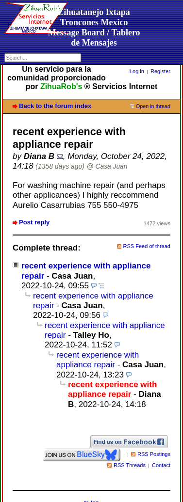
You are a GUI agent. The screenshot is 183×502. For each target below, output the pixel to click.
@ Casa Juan (107, 166)
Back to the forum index (55, 106)
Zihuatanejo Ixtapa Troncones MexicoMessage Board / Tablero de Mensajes (94, 27)
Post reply (34, 222)
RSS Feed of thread (147, 246)
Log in (137, 71)
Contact (161, 465)
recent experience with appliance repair (97, 359)
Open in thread (153, 106)
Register (160, 71)
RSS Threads (130, 465)
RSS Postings (153, 454)
